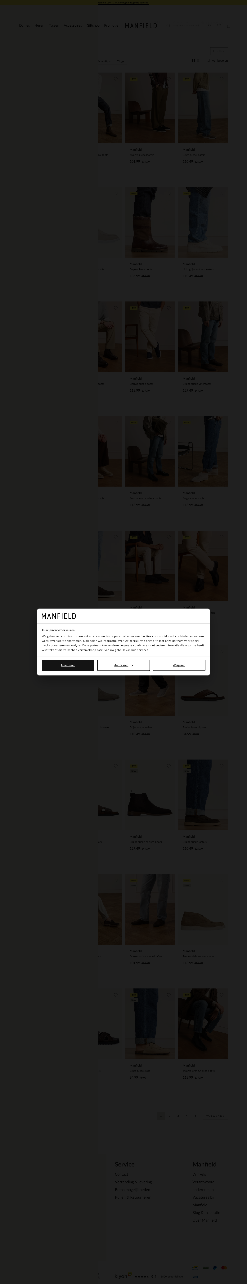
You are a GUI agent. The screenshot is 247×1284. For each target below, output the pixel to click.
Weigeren (179, 665)
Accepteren (68, 665)
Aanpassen (123, 665)
